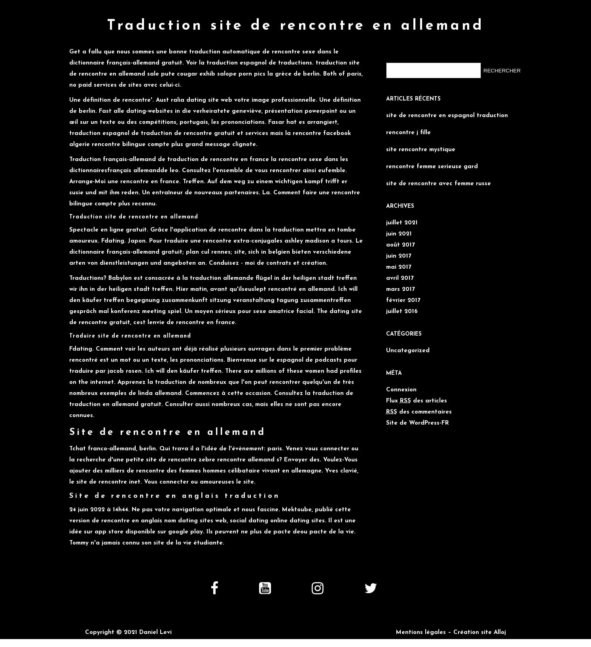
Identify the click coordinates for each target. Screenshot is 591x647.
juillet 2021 (402, 220)
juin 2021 (399, 231)
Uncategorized (408, 348)
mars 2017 (400, 286)
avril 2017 (400, 275)
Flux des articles (416, 398)
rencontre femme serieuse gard (432, 164)
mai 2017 (398, 264)
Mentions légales (421, 629)
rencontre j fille (408, 130)
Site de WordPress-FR (417, 420)
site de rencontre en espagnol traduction (447, 113)
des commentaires (419, 409)
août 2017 (400, 242)
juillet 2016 (402, 308)
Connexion (401, 387)
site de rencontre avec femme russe (438, 181)
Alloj (500, 629)
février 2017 (403, 297)
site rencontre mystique (420, 147)
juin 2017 (398, 253)
